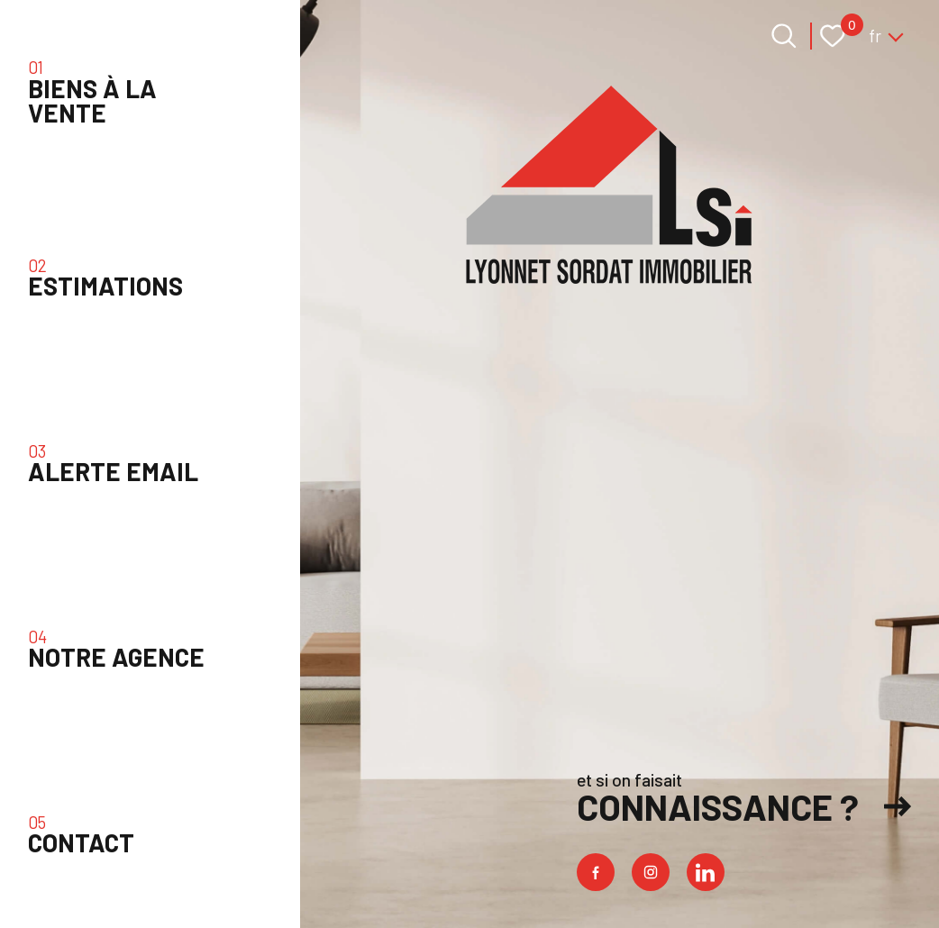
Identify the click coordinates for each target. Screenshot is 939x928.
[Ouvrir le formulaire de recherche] (784, 36)
